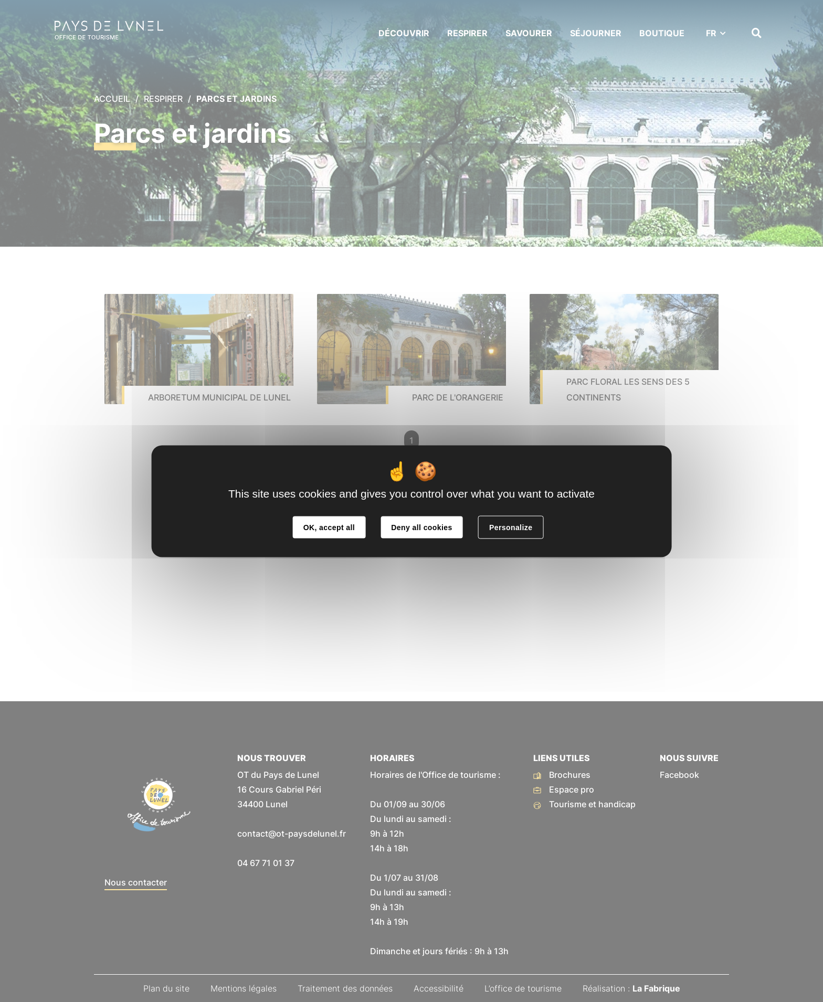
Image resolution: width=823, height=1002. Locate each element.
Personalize (510, 527)
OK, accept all (329, 527)
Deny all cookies (421, 527)
